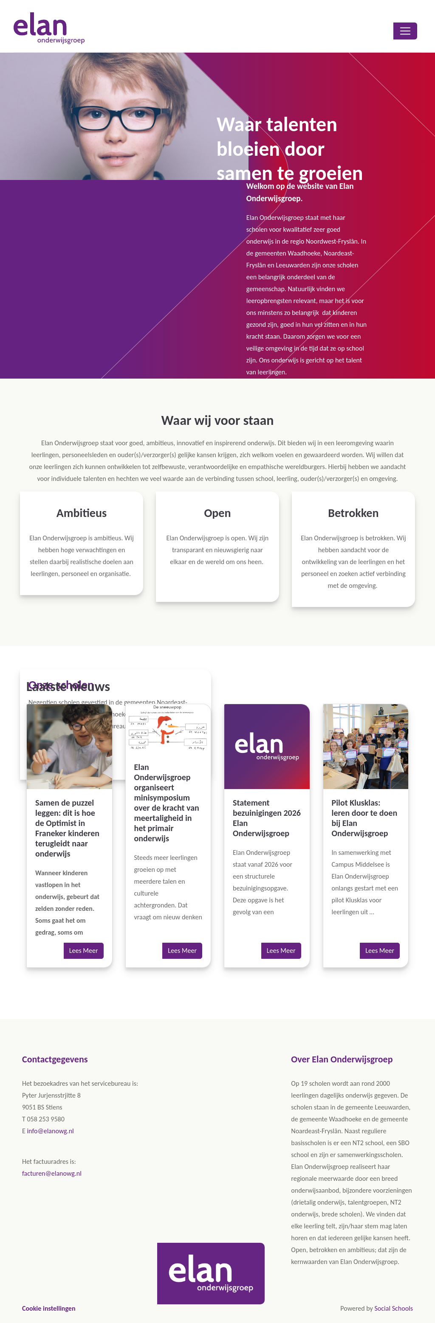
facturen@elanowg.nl (52, 1173)
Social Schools (393, 1308)
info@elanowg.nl (50, 1131)
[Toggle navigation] (405, 30)
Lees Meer (83, 951)
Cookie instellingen (49, 1308)
